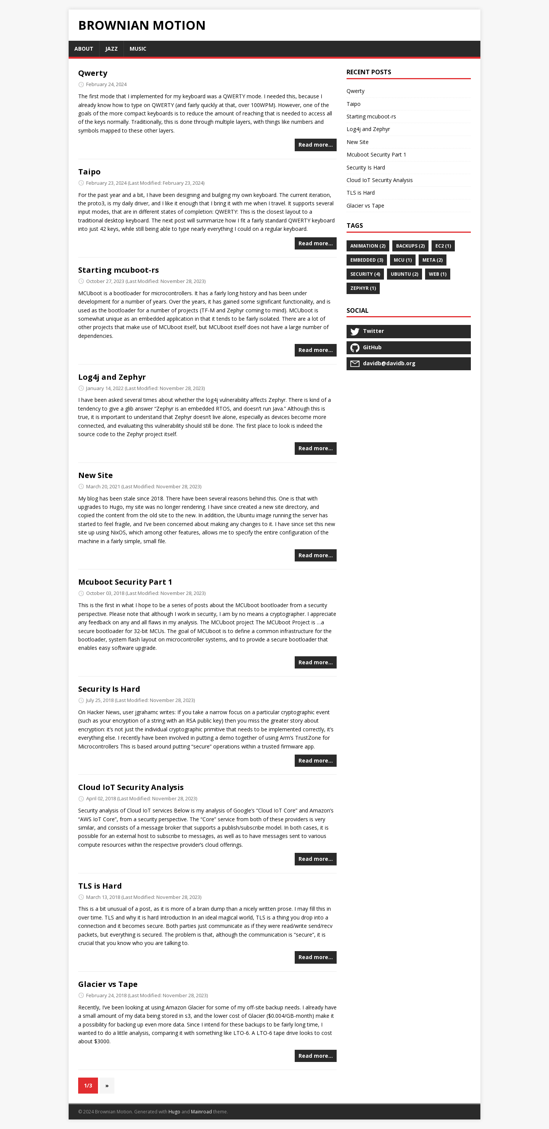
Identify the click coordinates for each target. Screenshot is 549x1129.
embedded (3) (366, 260)
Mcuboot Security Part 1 (125, 582)
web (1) (437, 274)
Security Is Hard (109, 689)
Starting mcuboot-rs (118, 270)
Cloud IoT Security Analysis (131, 787)
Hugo (174, 1111)
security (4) (365, 274)
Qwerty (92, 73)
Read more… (316, 144)
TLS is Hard (100, 886)
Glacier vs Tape (108, 984)
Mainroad (201, 1111)
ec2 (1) (443, 246)
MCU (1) (403, 260)
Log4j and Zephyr (112, 377)
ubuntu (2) (404, 274)
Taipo (89, 171)
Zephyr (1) (363, 288)
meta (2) (432, 260)
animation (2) (367, 246)
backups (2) (410, 246)
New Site (95, 475)
